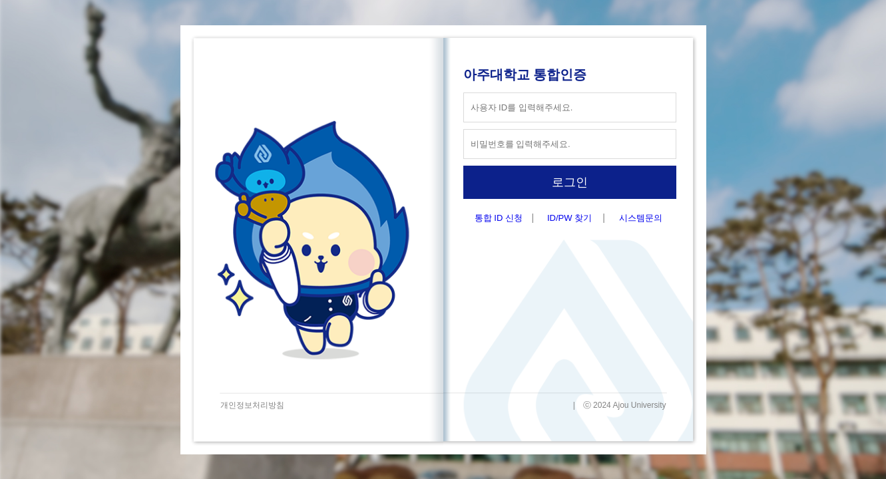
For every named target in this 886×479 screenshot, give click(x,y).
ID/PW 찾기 (569, 218)
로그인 (570, 182)
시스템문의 (640, 218)
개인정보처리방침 (252, 405)
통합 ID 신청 (499, 218)
